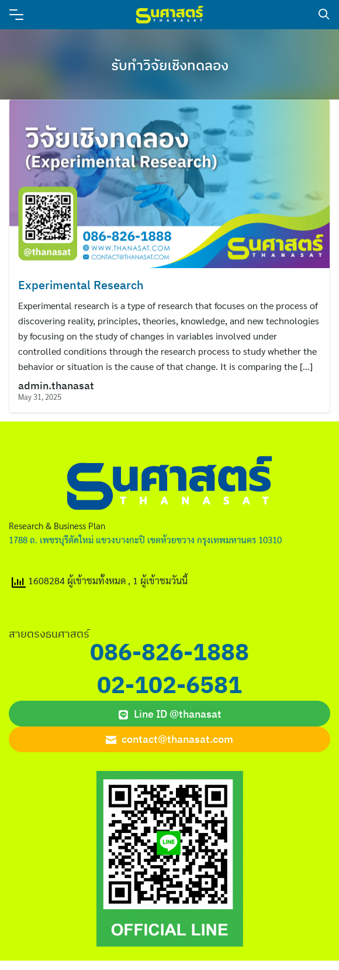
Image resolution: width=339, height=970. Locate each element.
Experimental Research (81, 285)
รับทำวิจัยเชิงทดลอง (170, 65)
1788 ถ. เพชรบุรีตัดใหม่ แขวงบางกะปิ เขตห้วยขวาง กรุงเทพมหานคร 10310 (145, 539)
